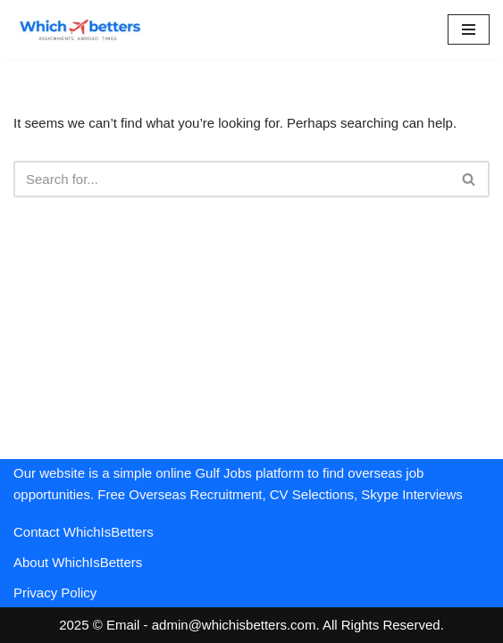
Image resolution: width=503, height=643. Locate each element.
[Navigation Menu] (469, 29)
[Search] (231, 179)
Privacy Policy (54, 592)
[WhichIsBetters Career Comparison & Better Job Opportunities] (80, 29)
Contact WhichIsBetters (83, 531)
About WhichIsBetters (77, 562)
